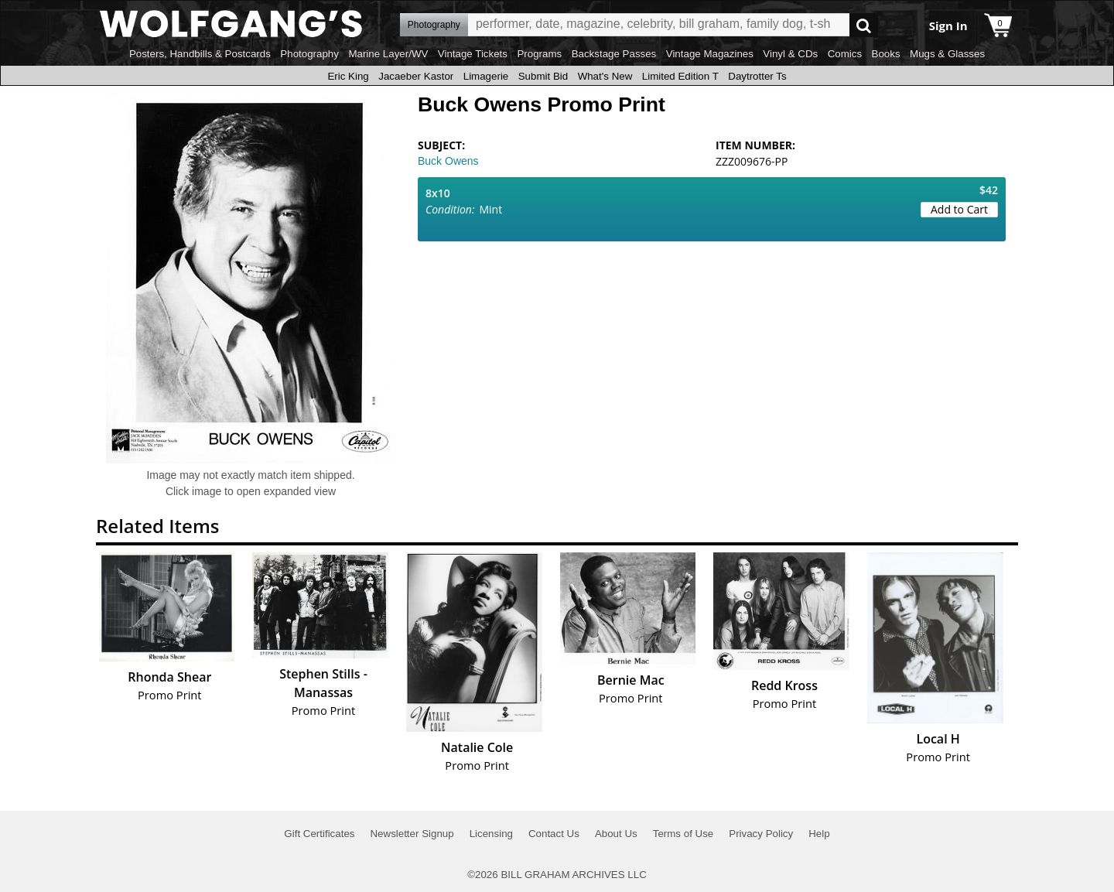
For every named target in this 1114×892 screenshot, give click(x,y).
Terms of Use (683, 833)
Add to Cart (959, 209)
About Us (616, 833)
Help (818, 833)
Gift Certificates (319, 833)
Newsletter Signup (411, 833)
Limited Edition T (680, 76)
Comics (845, 54)
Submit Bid (543, 76)
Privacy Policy (761, 833)
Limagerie (486, 76)
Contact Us (553, 833)
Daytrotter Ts (757, 76)
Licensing (491, 833)
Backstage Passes (614, 54)
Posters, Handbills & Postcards (200, 54)
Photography (309, 54)
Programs (539, 54)
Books (886, 54)
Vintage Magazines (709, 54)
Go (863, 25)
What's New (605, 76)
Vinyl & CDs (790, 54)
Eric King (347, 76)
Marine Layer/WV (388, 54)
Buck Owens (448, 161)
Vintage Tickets (472, 54)
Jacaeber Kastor (415, 76)
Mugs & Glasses (947, 54)
